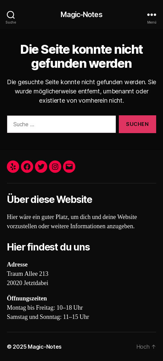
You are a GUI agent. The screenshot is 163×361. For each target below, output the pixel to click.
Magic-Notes (81, 14)
